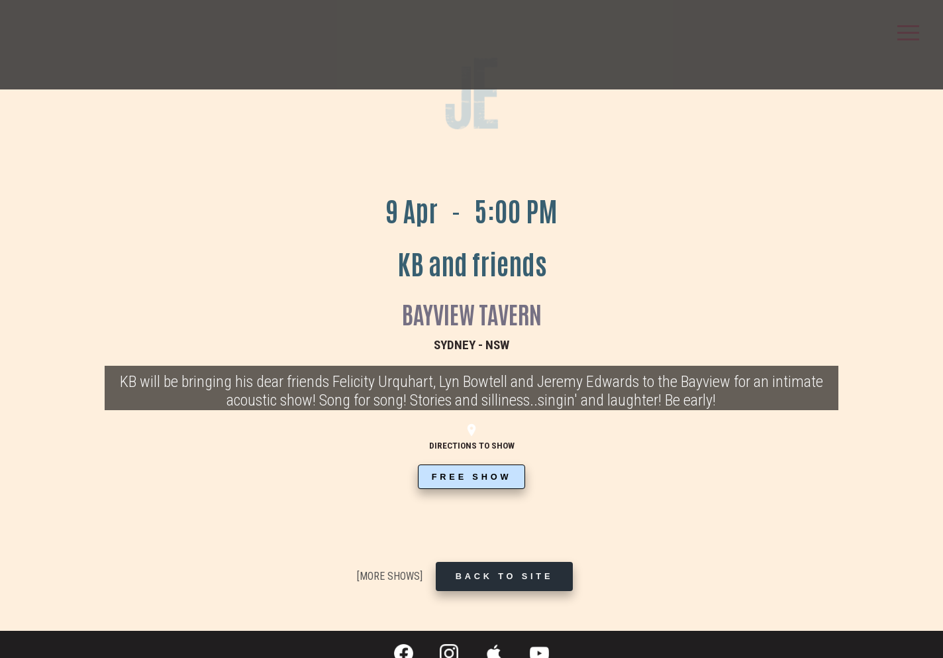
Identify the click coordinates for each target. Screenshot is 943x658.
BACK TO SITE (505, 576)
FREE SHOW (472, 477)
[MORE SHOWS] (389, 576)
